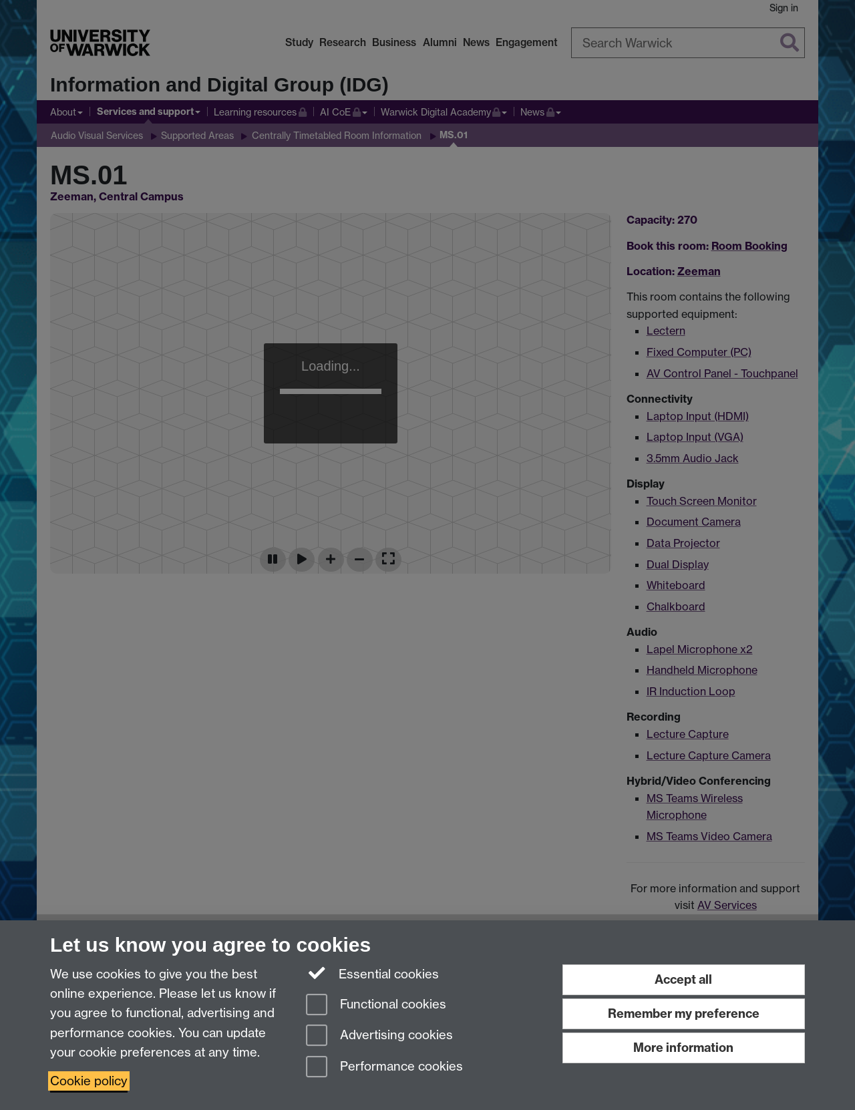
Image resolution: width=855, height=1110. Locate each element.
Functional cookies (376, 1005)
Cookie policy (89, 1081)
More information (683, 1047)
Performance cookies (384, 1067)
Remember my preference (683, 1013)
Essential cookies (372, 973)
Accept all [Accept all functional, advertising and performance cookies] (683, 979)
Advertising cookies (379, 1036)
